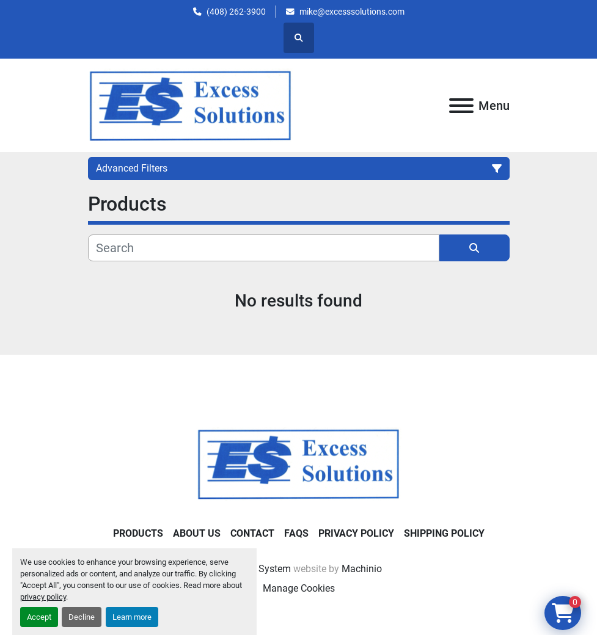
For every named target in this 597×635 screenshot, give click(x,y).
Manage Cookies (299, 588)
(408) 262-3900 (236, 11)
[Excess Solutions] (298, 463)
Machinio (362, 569)
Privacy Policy (356, 533)
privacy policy (43, 596)
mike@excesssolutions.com (352, 11)
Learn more (132, 617)
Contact (252, 533)
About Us (197, 533)
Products (138, 533)
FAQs (296, 533)
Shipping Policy (444, 533)
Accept (39, 617)
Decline (81, 617)
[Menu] (461, 105)
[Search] (263, 247)
